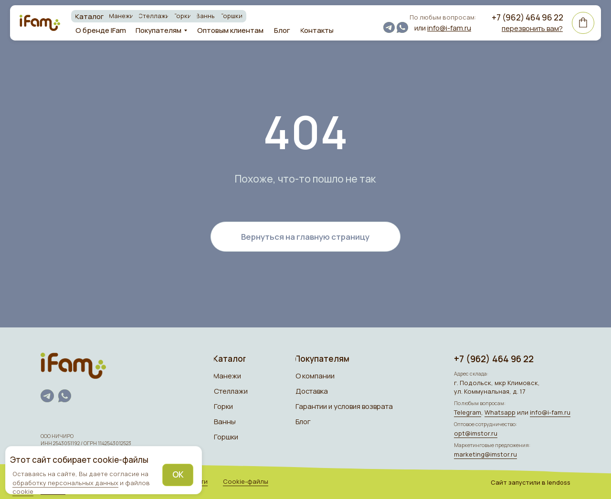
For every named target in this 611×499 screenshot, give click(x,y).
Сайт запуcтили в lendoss (530, 482)
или (442, 27)
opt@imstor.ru (475, 433)
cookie (22, 491)
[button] (532, 28)
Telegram (467, 412)
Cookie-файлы (245, 481)
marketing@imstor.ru (485, 454)
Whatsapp (500, 412)
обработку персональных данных (65, 483)
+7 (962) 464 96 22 (527, 17)
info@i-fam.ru (550, 412)
